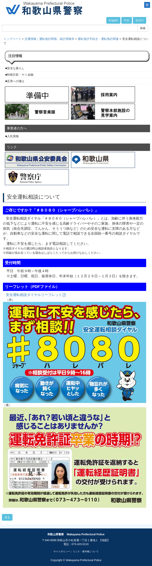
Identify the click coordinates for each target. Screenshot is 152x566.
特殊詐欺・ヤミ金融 (20, 74)
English (113, 20)
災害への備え (16, 81)
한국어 (139, 20)
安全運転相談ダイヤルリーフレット (34, 295)
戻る (7, 517)
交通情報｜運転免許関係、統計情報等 (49, 38)
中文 (126, 20)
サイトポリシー (61, 551)
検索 (143, 28)
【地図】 (104, 540)
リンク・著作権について (86, 551)
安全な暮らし (16, 68)
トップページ (12, 38)
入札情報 (13, 136)
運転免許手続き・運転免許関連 (98, 38)
